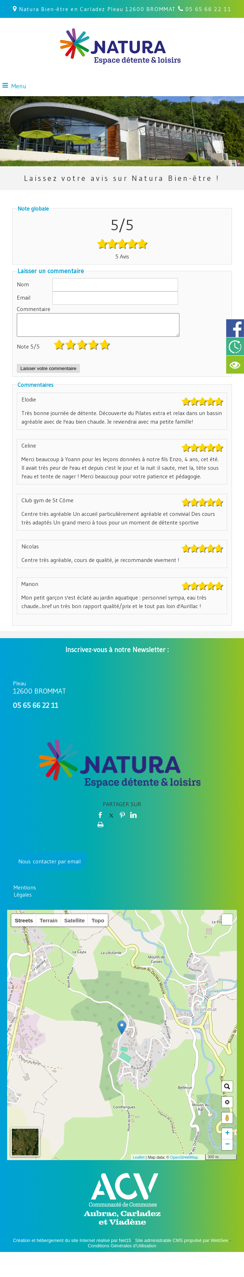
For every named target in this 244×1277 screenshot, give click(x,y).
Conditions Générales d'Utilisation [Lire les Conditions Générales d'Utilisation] (122, 1250)
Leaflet (138, 1161)
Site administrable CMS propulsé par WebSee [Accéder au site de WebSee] (181, 1244)
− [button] (227, 1149)
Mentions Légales (25, 895)
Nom (23, 284)
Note (28, 350)
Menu (18, 86)
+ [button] (227, 1138)
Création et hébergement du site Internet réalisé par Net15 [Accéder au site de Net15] (72, 1244)
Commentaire (33, 308)
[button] (227, 923)
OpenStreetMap (184, 1161)
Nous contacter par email (49, 865)
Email (23, 297)
